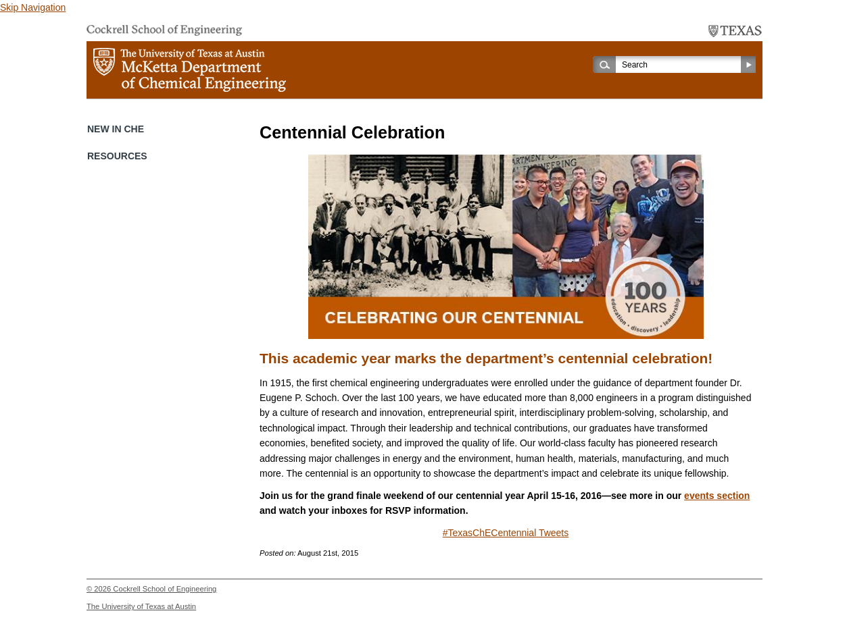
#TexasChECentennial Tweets (506, 532)
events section (717, 495)
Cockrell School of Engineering (164, 589)
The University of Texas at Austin (141, 606)
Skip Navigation (33, 7)
